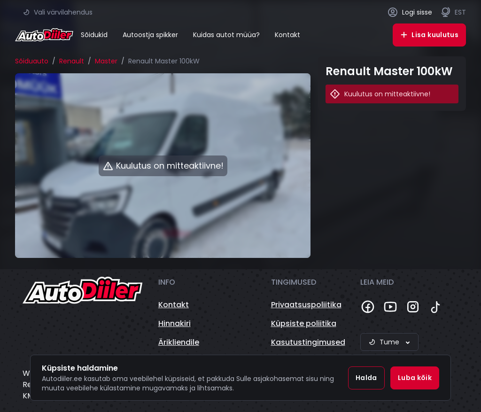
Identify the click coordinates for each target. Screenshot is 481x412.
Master (106, 61)
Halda (366, 377)
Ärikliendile (178, 342)
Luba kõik (415, 377)
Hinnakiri (174, 323)
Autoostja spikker (150, 34)
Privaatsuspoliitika (306, 304)
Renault (71, 61)
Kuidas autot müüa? (226, 34)
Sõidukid (94, 34)
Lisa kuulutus (429, 34)
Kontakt (287, 34)
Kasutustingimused (308, 342)
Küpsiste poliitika (303, 323)
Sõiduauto (31, 61)
